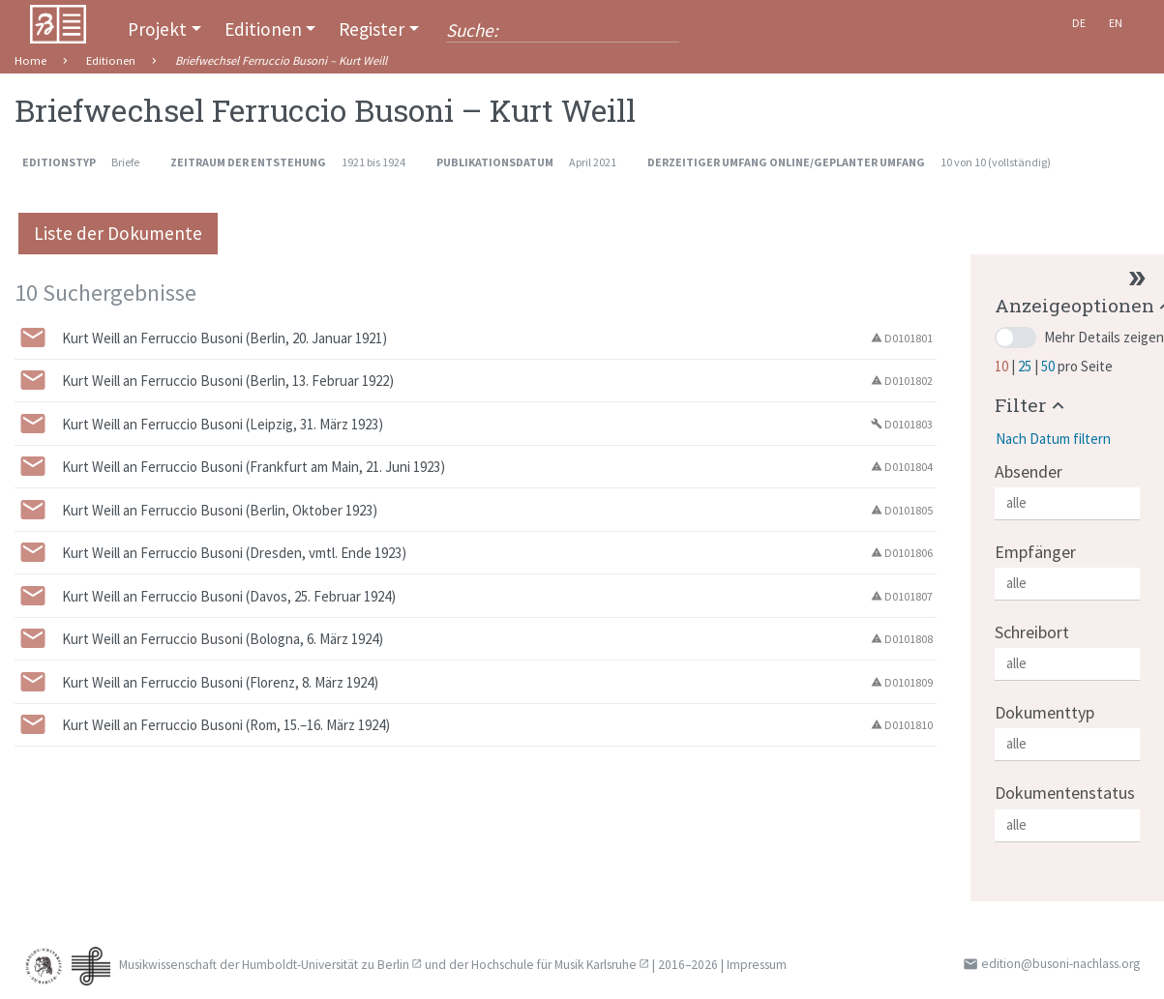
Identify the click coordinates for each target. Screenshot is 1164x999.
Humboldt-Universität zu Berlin (325, 964)
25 (1026, 366)
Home (30, 60)
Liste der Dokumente (118, 233)
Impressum (757, 964)
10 (1003, 366)
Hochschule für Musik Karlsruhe (554, 964)
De (1079, 22)
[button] (1032, 405)
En (1115, 22)
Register (371, 29)
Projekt (157, 29)
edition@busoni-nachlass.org (1060, 963)
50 (1049, 366)
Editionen (263, 29)
